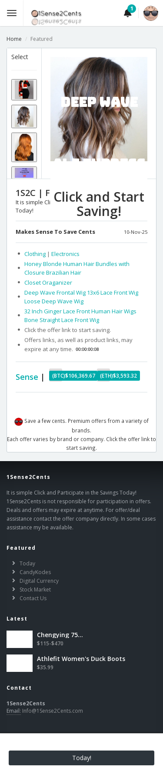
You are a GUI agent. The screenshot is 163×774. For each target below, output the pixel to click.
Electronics (65, 254)
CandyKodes (35, 572)
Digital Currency (39, 581)
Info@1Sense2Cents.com (52, 710)
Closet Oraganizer (48, 282)
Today (27, 563)
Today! (81, 758)
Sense (27, 377)
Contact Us (33, 598)
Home (14, 39)
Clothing (35, 254)
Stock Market (35, 589)
